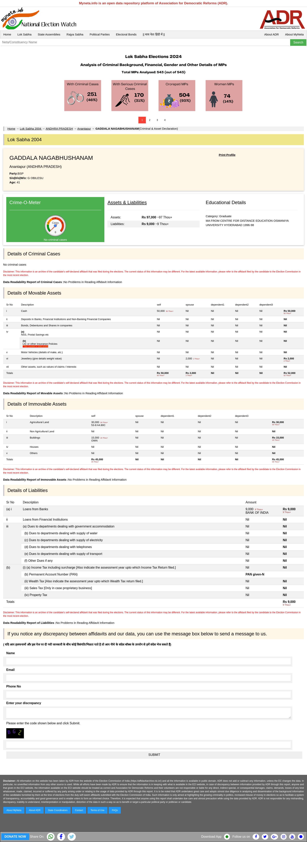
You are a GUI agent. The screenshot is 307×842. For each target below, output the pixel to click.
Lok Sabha (24, 34)
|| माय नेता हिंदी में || (154, 34)
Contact (79, 810)
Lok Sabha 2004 (31, 128)
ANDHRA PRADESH (59, 128)
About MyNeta (294, 34)
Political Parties (100, 34)
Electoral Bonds (126, 34)
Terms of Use (98, 810)
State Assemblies (49, 34)
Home (7, 34)
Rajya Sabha (75, 34)
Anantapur (84, 128)
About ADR (271, 34)
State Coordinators (58, 810)
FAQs (115, 810)
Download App (211, 836)
